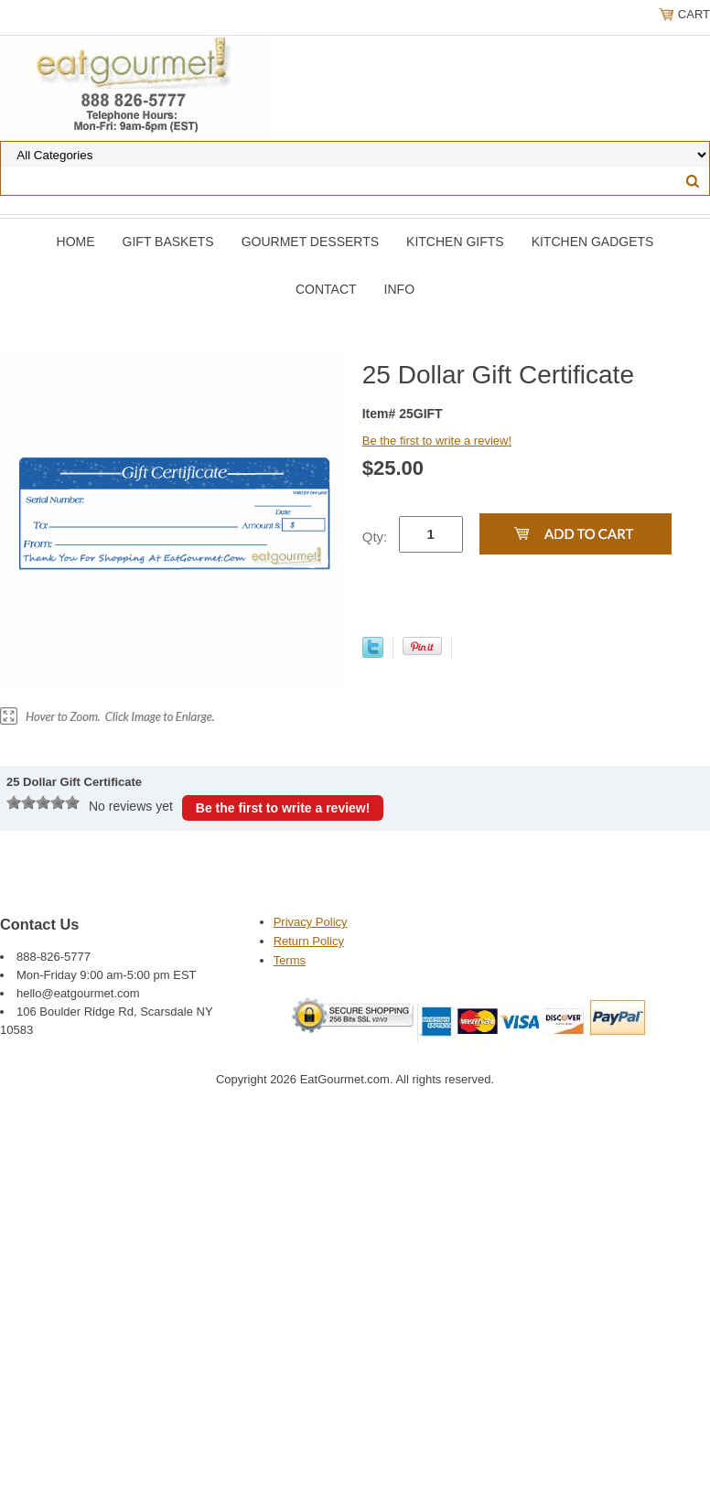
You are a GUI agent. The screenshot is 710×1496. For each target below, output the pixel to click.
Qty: (375, 536)
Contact (326, 289)
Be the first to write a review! (436, 440)
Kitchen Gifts (455, 241)
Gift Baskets (168, 241)
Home (76, 241)
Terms (290, 960)
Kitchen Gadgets (593, 241)
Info (399, 289)
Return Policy (309, 941)
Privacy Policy (311, 922)
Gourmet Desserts (310, 241)
